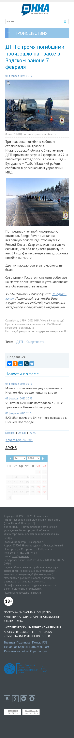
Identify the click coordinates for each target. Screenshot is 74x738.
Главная (10, 433)
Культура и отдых (16, 616)
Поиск (36, 642)
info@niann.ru (20, 556)
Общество (44, 612)
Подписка (23, 642)
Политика (11, 612)
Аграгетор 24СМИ (19, 440)
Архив (22, 433)
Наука (19, 621)
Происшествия (50, 616)
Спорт (34, 616)
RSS (44, 642)
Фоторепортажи (15, 627)
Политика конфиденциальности (22, 592)
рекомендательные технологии (22, 588)
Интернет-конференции (44, 627)
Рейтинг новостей (37, 636)
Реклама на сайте (16, 651)
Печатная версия (16, 647)
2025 (32, 433)
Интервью (45, 632)
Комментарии (13, 636)
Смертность (35, 342)
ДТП (19, 342)
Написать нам (39, 647)
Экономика (27, 612)
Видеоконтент (26, 632)
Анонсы (9, 632)
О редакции (38, 651)
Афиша (8, 621)
